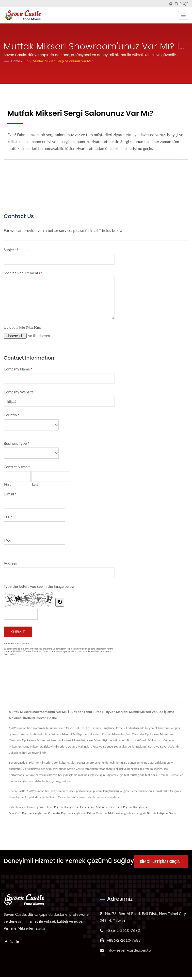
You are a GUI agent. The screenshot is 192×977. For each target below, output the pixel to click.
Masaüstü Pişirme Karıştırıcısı (28, 813)
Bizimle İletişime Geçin (161, 813)
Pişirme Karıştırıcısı (66, 807)
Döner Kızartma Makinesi (103, 813)
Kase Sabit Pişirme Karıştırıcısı (128, 807)
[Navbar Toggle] (183, 15)
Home (15, 61)
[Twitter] (11, 941)
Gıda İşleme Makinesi (93, 807)
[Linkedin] (17, 941)
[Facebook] (6, 941)
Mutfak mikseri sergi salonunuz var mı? (63, 61)
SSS (26, 61)
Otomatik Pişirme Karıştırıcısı (66, 813)
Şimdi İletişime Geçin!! (161, 861)
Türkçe (181, 4)
